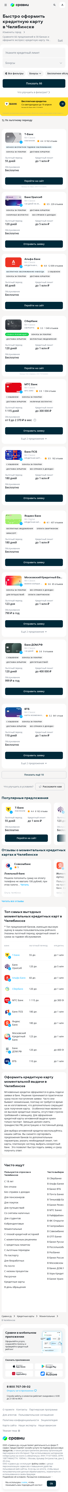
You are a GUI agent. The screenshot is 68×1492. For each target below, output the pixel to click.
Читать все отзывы (13, 901)
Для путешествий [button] (15, 594)
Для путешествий (14, 1207)
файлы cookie (38, 1463)
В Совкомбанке (55, 1231)
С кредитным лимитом (17, 1244)
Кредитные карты (14, 1281)
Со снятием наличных (17, 1213)
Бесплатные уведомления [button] (43, 339)
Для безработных (14, 1260)
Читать (24, 884)
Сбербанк (17, 988)
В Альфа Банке (55, 1183)
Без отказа (10, 1186)
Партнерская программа (43, 1409)
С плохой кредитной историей (21, 1234)
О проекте (8, 1409)
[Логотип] (13, 1438)
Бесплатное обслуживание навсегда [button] (25, 271)
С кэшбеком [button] (54, 271)
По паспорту (11, 1255)
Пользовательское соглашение (36, 1414)
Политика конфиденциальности (21, 1420)
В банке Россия (55, 1257)
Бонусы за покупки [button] (16, 152)
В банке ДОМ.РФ (56, 1268)
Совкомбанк (22, 864)
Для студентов (12, 1218)
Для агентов (10, 1414)
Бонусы (35, 73)
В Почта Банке (55, 1194)
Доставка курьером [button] (40, 152)
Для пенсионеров (14, 1197)
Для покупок (11, 1202)
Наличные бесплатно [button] (17, 215)
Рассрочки (10, 1276)
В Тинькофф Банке (57, 1199)
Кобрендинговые (14, 1223)
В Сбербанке (54, 1178)
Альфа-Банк (19, 977)
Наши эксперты (27, 1425)
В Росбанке (53, 1252)
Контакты (21, 1409)
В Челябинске (8, 1320)
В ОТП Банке (54, 1236)
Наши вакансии (47, 1425)
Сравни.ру (7, 1316)
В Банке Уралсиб (56, 1278)
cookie (24, 1482)
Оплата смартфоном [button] (47, 528)
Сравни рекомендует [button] (17, 334)
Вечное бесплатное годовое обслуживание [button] (28, 147)
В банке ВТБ (54, 1188)
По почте (9, 1265)
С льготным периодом (17, 1250)
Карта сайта (10, 1425)
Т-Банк (16, 955)
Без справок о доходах (17, 1191)
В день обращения (15, 1287)
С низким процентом (16, 1271)
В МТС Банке (54, 1210)
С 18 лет (9, 1181)
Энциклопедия (49, 1420)
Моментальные (13, 1228)
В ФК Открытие (56, 1220)
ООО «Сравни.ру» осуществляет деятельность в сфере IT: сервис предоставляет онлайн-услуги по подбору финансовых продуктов (33, 1448)
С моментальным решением (20, 1239)
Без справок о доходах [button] (44, 215)
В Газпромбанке (56, 1225)
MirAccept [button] (11, 533)
